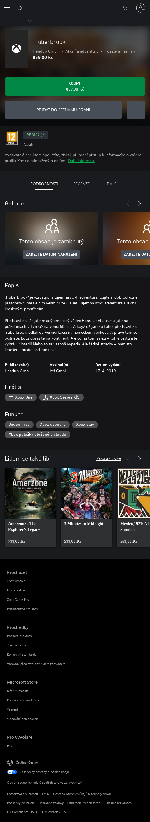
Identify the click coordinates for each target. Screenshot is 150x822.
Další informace (81, 160)
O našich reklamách (118, 803)
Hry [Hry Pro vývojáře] (9, 745)
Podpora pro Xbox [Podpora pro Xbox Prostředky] (19, 636)
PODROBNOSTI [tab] (44, 183)
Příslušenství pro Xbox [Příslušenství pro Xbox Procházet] (22, 609)
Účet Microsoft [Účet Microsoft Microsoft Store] (17, 691)
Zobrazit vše (108, 458)
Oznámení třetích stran (83, 803)
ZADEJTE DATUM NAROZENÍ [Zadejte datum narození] (51, 254)
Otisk (45, 794)
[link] (30, 507)
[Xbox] (15, 21)
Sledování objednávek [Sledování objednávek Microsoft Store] (22, 719)
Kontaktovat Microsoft (22, 794)
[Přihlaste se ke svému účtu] (141, 8)
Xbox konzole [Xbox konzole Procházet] (16, 581)
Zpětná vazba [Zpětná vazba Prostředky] (16, 645)
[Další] (139, 204)
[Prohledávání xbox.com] (20, 7)
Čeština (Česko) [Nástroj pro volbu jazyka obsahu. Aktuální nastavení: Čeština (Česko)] (27, 762)
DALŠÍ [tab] (112, 183)
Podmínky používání (21, 803)
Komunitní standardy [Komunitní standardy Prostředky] (21, 654)
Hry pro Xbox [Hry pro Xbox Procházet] (16, 590)
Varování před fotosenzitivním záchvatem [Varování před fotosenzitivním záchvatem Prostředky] (36, 664)
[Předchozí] (128, 204)
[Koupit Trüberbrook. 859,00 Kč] (75, 86)
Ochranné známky (51, 803)
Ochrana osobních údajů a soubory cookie (82, 794)
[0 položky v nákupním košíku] (127, 8)
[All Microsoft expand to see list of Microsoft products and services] (7, 8)
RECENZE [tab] (81, 183)
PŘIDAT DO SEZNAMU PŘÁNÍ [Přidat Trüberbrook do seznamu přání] (63, 110)
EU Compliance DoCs (22, 812)
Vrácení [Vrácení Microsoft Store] (12, 709)
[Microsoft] (75, 4)
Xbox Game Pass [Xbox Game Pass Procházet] (18, 599)
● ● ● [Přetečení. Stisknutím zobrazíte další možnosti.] (136, 109)
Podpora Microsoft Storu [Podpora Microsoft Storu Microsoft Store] (24, 700)
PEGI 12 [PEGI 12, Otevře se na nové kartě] (36, 135)
